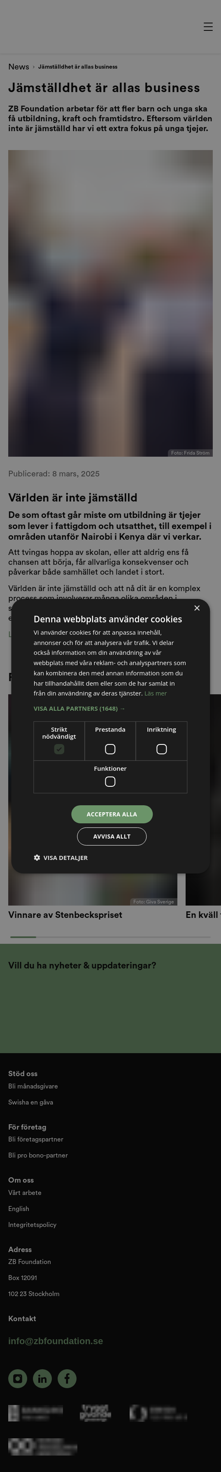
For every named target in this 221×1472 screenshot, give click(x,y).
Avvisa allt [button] (111, 836)
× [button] (196, 608)
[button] (110, 708)
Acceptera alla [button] (111, 814)
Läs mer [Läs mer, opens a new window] (155, 693)
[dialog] (110, 736)
